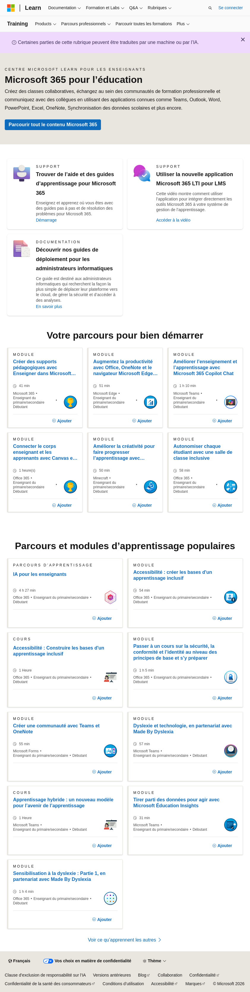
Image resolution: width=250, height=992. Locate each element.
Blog (142, 975)
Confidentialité (202, 975)
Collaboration (170, 975)
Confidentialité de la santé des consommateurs (48, 983)
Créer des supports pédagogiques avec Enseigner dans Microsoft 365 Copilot (42, 368)
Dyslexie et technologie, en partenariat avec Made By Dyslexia (182, 728)
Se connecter (231, 7)
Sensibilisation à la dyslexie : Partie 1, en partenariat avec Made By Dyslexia (59, 876)
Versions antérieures (112, 975)
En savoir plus (49, 306)
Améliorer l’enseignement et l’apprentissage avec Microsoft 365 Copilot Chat (205, 367)
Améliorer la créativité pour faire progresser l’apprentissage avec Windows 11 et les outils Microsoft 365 (124, 452)
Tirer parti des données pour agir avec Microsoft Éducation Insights (176, 802)
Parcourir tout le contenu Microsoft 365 (53, 124)
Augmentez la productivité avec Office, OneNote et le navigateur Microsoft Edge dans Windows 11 (123, 368)
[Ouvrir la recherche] (210, 8)
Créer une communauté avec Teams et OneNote (56, 728)
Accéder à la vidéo (173, 220)
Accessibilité (162, 983)
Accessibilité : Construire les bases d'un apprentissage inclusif (58, 650)
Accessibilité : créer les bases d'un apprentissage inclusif (172, 575)
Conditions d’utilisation (123, 983)
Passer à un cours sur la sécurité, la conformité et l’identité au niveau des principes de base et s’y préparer (175, 652)
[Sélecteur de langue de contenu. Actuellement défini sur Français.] (19, 961)
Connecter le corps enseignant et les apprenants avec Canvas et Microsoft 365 (43, 452)
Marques (193, 983)
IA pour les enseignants (40, 574)
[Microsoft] (11, 8)
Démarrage (46, 220)
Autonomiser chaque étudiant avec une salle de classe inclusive (202, 452)
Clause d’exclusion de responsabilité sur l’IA (45, 975)
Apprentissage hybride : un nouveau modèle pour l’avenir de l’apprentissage (63, 802)
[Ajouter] (62, 421)
